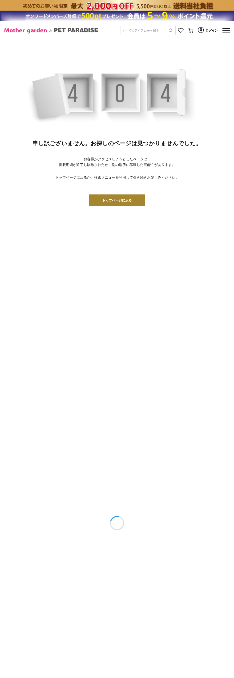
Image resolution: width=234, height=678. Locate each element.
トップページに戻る (117, 200)
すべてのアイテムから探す (140, 30)
